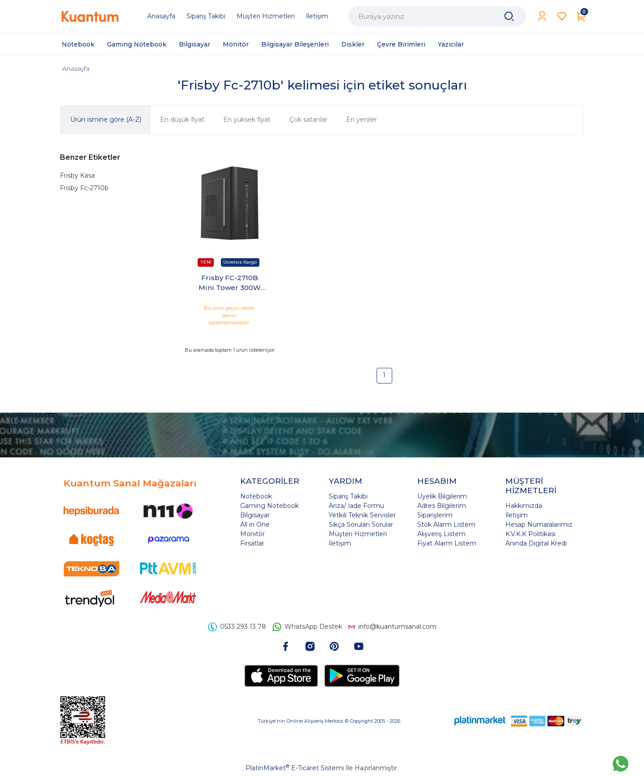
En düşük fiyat (182, 119)
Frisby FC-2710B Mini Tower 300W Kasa (230, 283)
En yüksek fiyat (247, 119)
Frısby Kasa (77, 175)
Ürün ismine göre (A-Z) (105, 119)
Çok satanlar (308, 119)
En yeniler (361, 119)
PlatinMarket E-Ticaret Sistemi (295, 768)
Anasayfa (75, 68)
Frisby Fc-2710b (84, 188)
